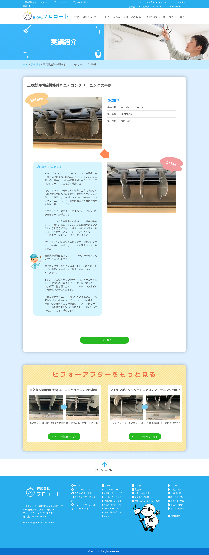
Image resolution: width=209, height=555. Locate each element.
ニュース (145, 6)
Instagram (176, 6)
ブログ (172, 17)
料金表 (116, 17)
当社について (89, 17)
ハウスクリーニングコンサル (171, 2)
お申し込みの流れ (133, 17)
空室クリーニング (112, 508)
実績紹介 (133, 6)
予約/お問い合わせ (155, 17)
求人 (182, 17)
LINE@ (165, 6)
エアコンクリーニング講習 (142, 2)
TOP (76, 17)
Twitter (155, 6)
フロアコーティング (113, 501)
